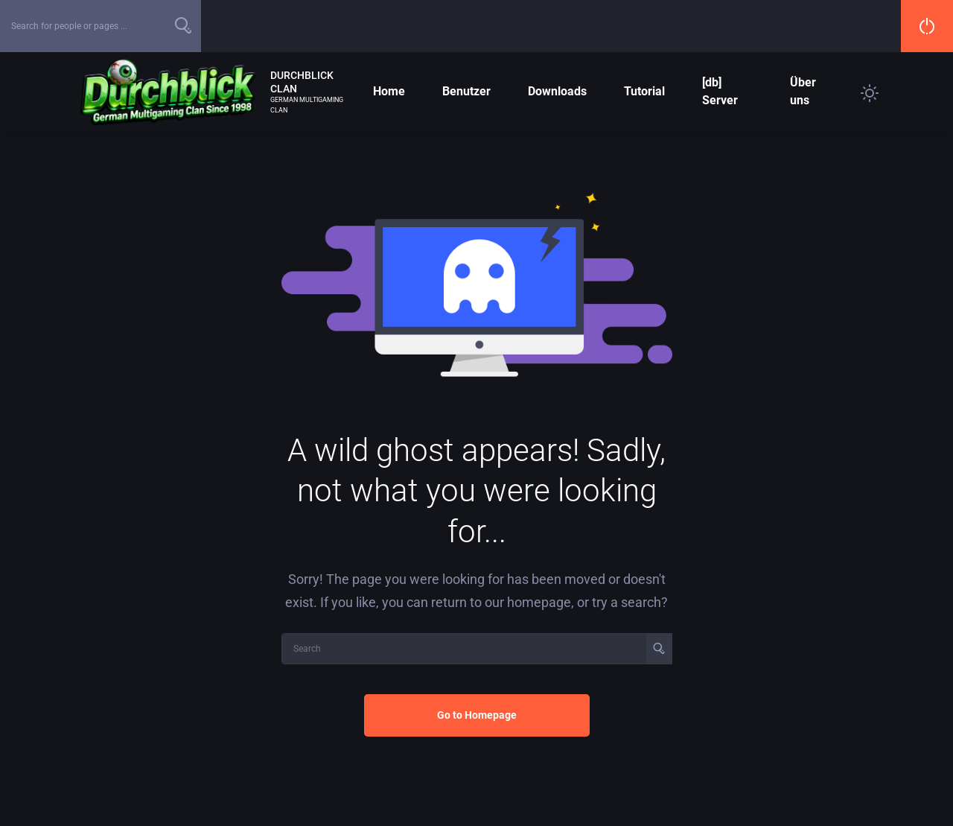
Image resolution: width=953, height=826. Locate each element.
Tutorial (644, 91)
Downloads (557, 91)
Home (389, 91)
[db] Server (720, 91)
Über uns (803, 91)
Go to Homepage (477, 715)
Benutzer (466, 91)
